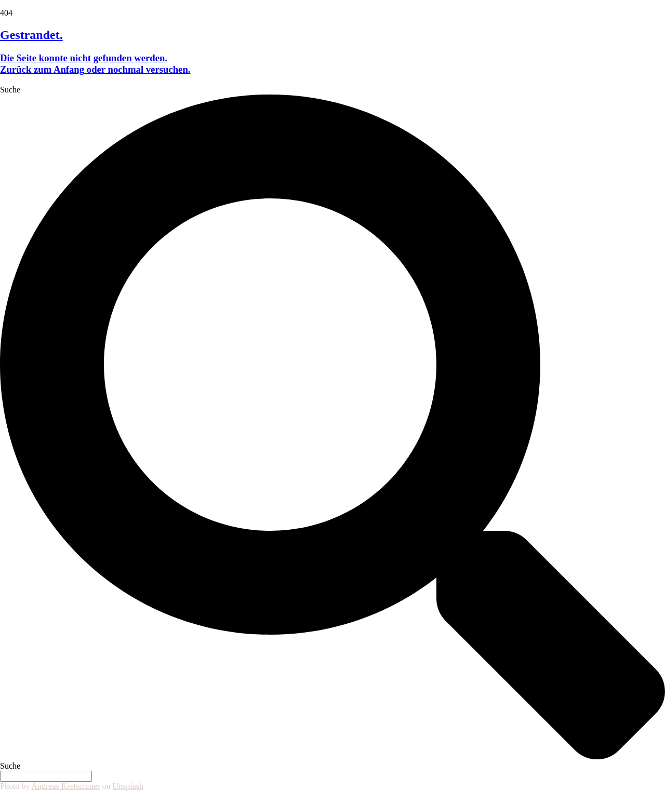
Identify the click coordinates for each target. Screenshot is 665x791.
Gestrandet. (31, 35)
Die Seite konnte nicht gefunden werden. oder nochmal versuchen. (95, 63)
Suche (10, 89)
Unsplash (127, 786)
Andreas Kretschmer (65, 786)
